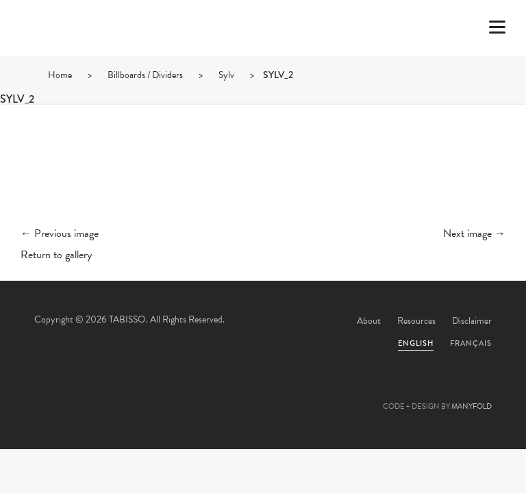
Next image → (474, 233)
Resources (416, 321)
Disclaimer (472, 321)
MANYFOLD (471, 406)
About (369, 321)
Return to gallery (56, 254)
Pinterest (263, 392)
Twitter (189, 392)
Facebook (226, 392)
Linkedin (300, 392)
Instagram (337, 392)
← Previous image (60, 233)
